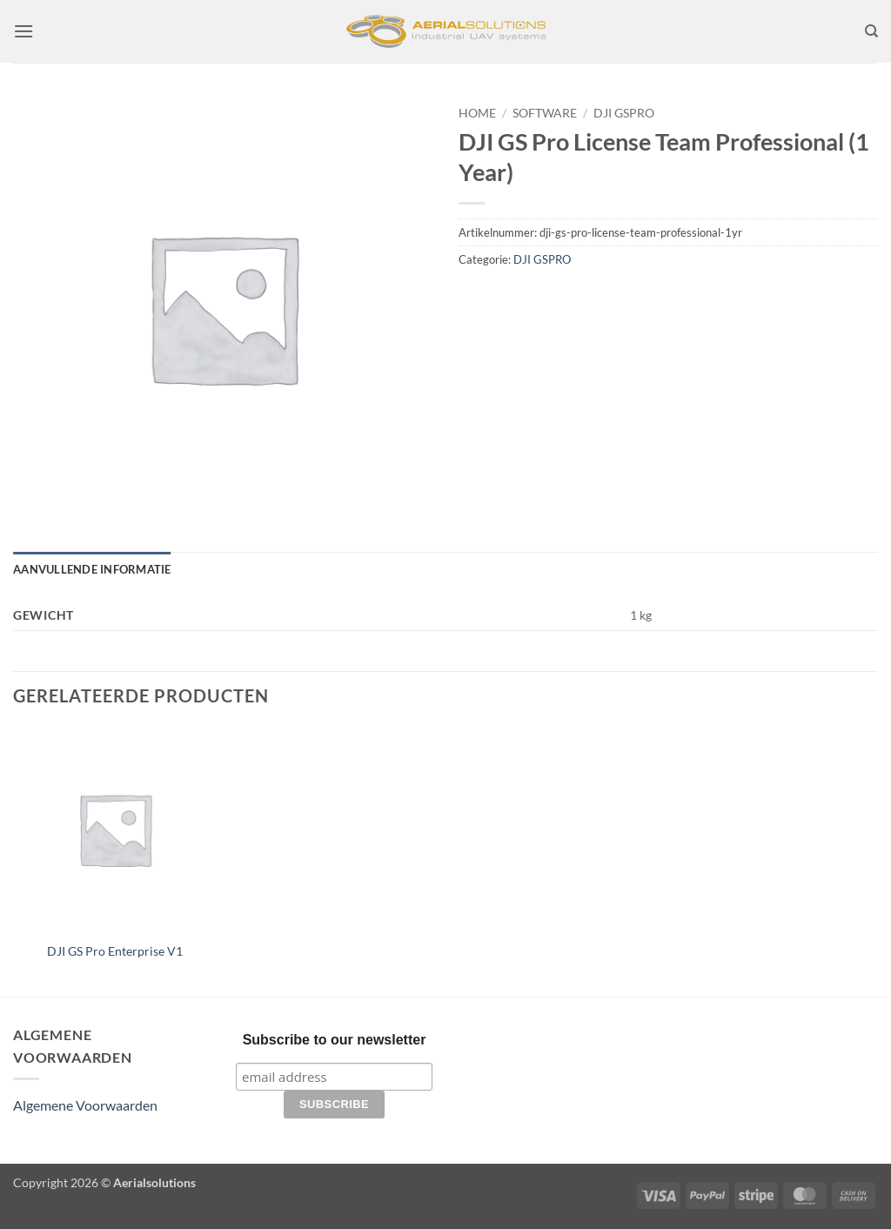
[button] (23, 31)
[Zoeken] (871, 31)
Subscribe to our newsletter (334, 1039)
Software (544, 113)
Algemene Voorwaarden (85, 1105)
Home (477, 113)
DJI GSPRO (623, 113)
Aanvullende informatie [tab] (92, 569)
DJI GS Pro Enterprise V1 (115, 951)
